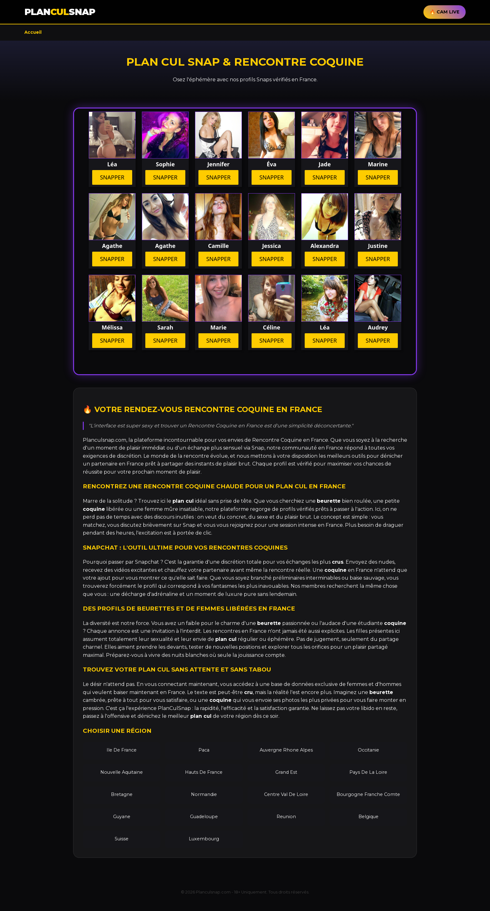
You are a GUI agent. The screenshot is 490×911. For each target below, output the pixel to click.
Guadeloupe (204, 816)
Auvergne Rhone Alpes (286, 750)
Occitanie (368, 750)
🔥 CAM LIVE (444, 12)
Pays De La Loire (368, 772)
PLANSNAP (59, 11)
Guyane (121, 816)
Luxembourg (204, 839)
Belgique (368, 816)
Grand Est (286, 772)
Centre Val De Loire (286, 794)
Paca (203, 750)
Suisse (121, 839)
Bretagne (121, 794)
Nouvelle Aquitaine (121, 772)
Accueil (33, 32)
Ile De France (122, 750)
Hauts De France (203, 772)
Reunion (286, 816)
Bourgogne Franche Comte (368, 794)
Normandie (204, 794)
